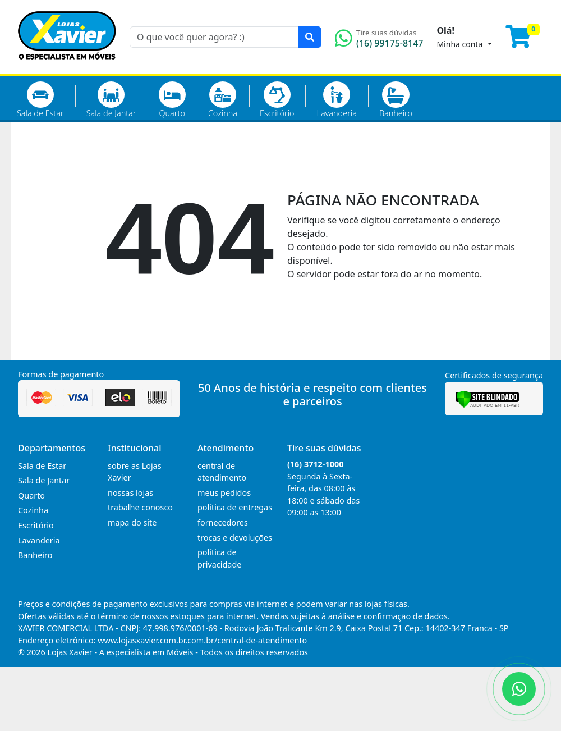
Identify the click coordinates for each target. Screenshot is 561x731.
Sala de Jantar (111, 99)
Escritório (277, 99)
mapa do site (132, 522)
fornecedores (222, 522)
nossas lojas (130, 492)
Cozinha (222, 99)
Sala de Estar (40, 99)
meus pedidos (224, 492)
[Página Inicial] (67, 67)
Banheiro (395, 99)
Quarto (172, 99)
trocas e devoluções (234, 537)
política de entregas (234, 507)
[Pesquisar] (309, 37)
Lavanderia (336, 99)
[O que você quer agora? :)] (214, 37)
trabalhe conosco (140, 507)
